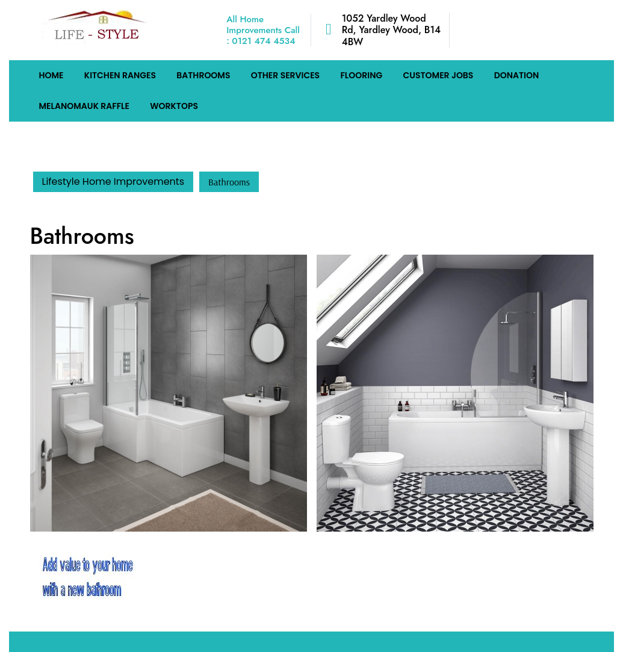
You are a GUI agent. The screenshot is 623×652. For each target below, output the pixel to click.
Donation (516, 75)
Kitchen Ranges (120, 75)
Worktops (174, 106)
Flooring (361, 75)
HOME (51, 75)
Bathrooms (203, 75)
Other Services (285, 75)
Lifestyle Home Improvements (113, 181)
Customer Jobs (438, 75)
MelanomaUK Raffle (84, 106)
